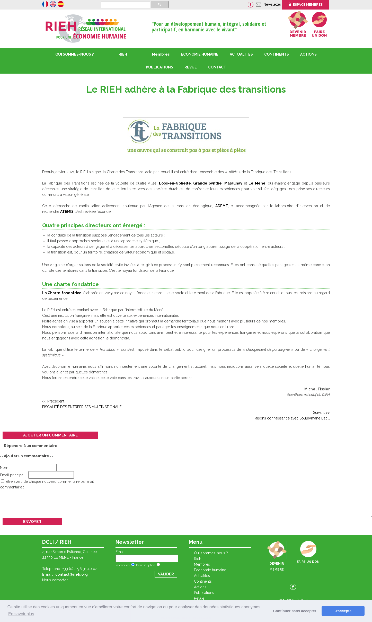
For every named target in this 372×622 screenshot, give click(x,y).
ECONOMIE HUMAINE (199, 54)
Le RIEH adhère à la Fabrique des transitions (186, 89)
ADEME (221, 206)
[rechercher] (125, 5)
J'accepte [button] (343, 611)
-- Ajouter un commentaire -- (26, 456)
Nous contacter (55, 580)
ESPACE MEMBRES (306, 4)
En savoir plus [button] (21, 614)
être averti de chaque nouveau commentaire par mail (47, 481)
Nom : (28, 468)
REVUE (190, 67)
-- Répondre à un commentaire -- (30, 446)
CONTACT (217, 67)
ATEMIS (67, 211)
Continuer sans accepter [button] (294, 611)
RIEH (123, 54)
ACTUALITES (241, 54)
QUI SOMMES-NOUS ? (74, 54)
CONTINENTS (203, 581)
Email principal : (37, 475)
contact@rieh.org (71, 574)
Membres (161, 54)
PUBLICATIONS (204, 593)
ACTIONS (308, 54)
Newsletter (272, 4)
